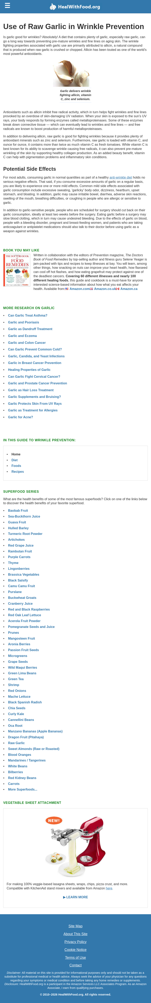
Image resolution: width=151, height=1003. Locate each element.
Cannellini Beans (21, 720)
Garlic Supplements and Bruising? (34, 396)
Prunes (13, 632)
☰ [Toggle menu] (7, 5)
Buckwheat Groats (22, 597)
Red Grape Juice (20, 545)
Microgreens (17, 656)
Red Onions (17, 690)
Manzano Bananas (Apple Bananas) (35, 731)
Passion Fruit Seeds (23, 650)
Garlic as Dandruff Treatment (30, 329)
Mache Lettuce (19, 696)
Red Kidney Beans (22, 778)
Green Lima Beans (22, 673)
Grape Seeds (18, 661)
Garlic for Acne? (20, 417)
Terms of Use (75, 958)
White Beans (17, 766)
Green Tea (16, 679)
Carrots (14, 783)
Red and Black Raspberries (29, 609)
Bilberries (15, 772)
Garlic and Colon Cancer (27, 342)
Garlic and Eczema (22, 336)
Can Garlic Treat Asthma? (27, 315)
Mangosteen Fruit (21, 638)
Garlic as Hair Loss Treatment (31, 390)
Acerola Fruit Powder (24, 621)
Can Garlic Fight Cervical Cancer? (34, 376)
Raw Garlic (16, 743)
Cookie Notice (76, 950)
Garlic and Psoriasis (23, 322)
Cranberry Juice (20, 603)
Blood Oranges (19, 754)
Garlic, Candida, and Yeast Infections (36, 356)
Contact (75, 965)
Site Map (75, 926)
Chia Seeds (16, 708)
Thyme (13, 563)
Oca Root (15, 725)
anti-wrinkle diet (120, 177)
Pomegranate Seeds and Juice (31, 627)
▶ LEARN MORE (75, 897)
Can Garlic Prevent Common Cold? (35, 349)
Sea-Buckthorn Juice (24, 516)
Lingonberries (19, 568)
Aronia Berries (19, 644)
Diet (14, 460)
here (109, 888)
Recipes (17, 471)
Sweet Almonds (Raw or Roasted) (33, 749)
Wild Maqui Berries (22, 667)
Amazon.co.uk (105, 289)
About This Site (75, 934)
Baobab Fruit (18, 510)
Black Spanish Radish (25, 702)
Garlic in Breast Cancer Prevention (34, 363)
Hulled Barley (18, 528)
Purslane (15, 592)
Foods (16, 466)
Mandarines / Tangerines (27, 760)
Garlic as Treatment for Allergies (33, 410)
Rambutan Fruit (20, 551)
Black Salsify (18, 580)
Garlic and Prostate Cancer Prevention (37, 383)
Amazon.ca (128, 289)
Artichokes (16, 539)
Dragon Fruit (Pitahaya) (26, 737)
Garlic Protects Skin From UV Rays (35, 403)
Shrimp (13, 685)
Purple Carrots (19, 557)
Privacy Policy (76, 942)
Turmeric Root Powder (25, 533)
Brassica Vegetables (23, 574)
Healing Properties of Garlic (29, 369)
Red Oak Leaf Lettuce (24, 615)
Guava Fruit (17, 522)
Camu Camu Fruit (21, 586)
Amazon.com (80, 289)
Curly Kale (16, 714)
